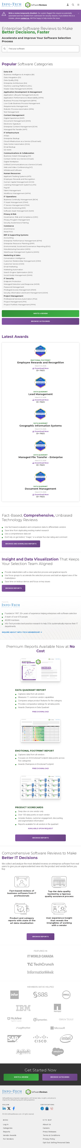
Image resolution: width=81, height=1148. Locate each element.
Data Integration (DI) (12, 77)
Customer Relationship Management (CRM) (22, 261)
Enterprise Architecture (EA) (15, 83)
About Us (47, 1124)
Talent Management (12, 190)
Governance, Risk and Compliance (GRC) (21, 217)
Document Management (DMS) (17, 121)
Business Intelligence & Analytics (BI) (19, 74)
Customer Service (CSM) (14, 264)
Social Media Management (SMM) (18, 275)
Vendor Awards (9, 1135)
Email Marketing (10, 267)
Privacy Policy (49, 1139)
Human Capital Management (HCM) (19, 182)
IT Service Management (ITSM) (16, 205)
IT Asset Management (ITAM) (16, 202)
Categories (7, 1128)
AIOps (6, 136)
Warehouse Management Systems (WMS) (21, 252)
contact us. (25, 18)
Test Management (11, 112)
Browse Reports (13, 588)
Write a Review (40, 313)
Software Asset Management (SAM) (19, 211)
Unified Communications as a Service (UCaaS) (23, 164)
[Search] (4, 48)
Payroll (6, 188)
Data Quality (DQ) (11, 80)
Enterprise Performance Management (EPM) (23, 241)
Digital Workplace (11, 161)
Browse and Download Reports (21, 544)
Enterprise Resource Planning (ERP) (19, 243)
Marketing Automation (13, 269)
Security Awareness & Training (16, 223)
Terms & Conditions (51, 1135)
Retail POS (8, 232)
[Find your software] (43, 48)
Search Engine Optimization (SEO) (18, 272)
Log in (5, 1124)
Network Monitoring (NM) (15, 208)
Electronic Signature (12, 124)
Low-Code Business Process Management (22, 103)
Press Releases (49, 1132)
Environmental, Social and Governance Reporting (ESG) (27, 246)
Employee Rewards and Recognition (19, 179)
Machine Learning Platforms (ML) (18, 86)
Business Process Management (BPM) (20, 101)
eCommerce (9, 229)
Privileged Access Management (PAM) (20, 290)
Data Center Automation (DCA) (17, 144)
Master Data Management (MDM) (18, 89)
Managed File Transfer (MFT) (15, 129)
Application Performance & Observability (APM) (24, 98)
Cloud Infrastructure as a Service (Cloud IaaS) (22, 141)
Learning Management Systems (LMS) (20, 185)
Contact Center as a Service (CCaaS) (19, 159)
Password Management (14, 287)
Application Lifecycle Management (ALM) (21, 95)
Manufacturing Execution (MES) (17, 249)
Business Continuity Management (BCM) (21, 199)
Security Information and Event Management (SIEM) (26, 293)
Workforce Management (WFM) (17, 193)
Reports (6, 1132)
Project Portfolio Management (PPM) (20, 304)
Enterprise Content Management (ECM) (20, 126)
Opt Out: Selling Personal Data (56, 1142)
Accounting (9, 238)
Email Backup (9, 147)
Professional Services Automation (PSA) (20, 299)
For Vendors (8, 1139)
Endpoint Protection (12, 281)
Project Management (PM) (15, 302)
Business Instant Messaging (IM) (17, 156)
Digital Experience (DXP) (14, 118)
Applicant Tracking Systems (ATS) (17, 176)
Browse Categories (40, 321)
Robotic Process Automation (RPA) (19, 109)
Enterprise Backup (11, 138)
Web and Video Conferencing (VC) (18, 167)
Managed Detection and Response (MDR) (21, 284)
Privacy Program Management (17, 220)
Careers (46, 1128)
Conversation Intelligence (14, 258)
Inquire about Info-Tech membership (22, 632)
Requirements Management (16, 106)
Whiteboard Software (13, 170)
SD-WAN (7, 150)
